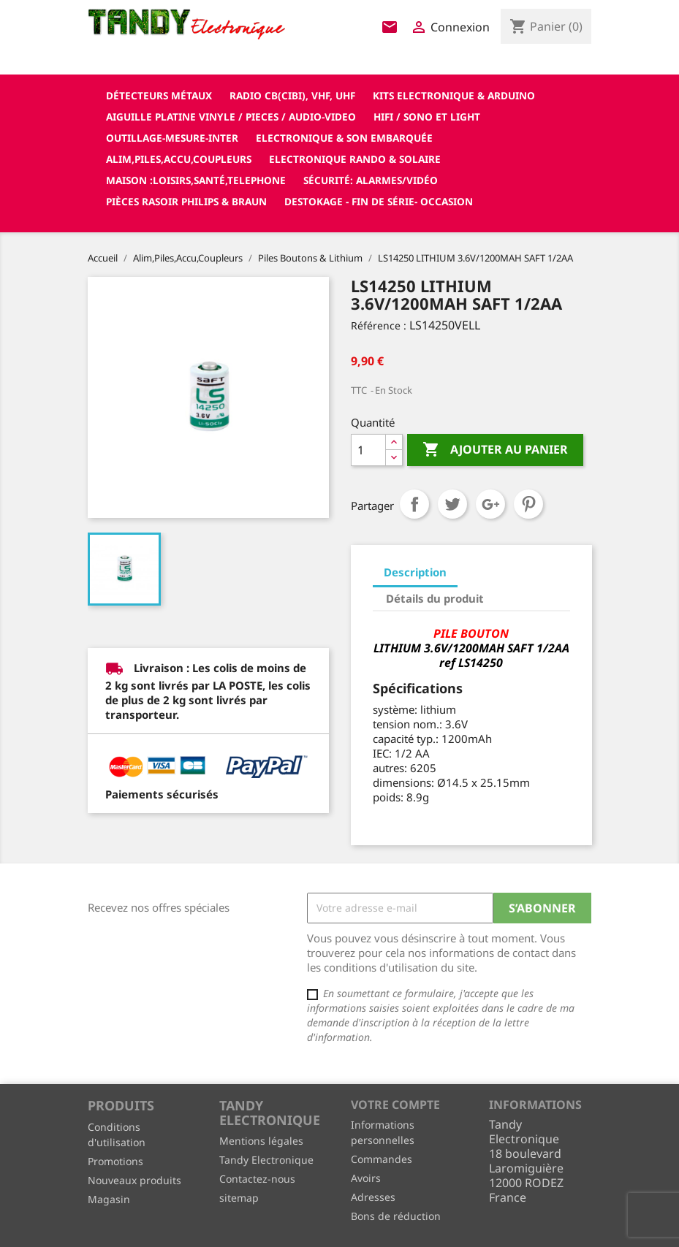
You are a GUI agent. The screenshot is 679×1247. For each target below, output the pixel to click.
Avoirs (366, 1178)
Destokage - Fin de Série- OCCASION (378, 201)
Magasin (109, 1199)
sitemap (239, 1198)
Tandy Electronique (266, 1160)
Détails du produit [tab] (435, 598)
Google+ (490, 504)
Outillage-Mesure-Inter (172, 138)
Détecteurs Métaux (159, 95)
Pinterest (528, 504)
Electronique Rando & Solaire (355, 159)
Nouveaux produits (134, 1180)
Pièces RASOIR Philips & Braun (186, 201)
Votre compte (395, 1105)
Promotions (115, 1161)
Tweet (452, 504)
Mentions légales (261, 1141)
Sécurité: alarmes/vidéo (370, 180)
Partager (414, 504)
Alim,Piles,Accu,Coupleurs (178, 159)
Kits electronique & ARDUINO (454, 95)
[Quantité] (368, 450)
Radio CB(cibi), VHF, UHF (292, 95)
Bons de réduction (396, 1216)
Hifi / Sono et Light (426, 116)
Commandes (381, 1159)
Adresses (373, 1197)
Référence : (378, 325)
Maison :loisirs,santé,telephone (196, 180)
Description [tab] (415, 572)
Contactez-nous (257, 1179)
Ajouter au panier (495, 450)
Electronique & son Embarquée (344, 138)
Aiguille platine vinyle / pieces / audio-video (231, 116)
